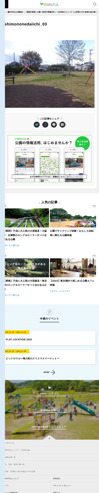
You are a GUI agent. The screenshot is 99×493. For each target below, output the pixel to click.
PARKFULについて (11, 478)
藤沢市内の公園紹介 (15, 12)
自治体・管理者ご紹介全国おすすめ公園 (19, 471)
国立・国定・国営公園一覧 (13, 464)
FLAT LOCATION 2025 (19, 339)
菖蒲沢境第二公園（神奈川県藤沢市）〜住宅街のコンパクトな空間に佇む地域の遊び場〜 (61, 12)
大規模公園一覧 (9, 457)
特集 (5, 206)
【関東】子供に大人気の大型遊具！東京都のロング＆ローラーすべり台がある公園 (25, 284)
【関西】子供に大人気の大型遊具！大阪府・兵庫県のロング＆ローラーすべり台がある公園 (25, 235)
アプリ (6, 486)
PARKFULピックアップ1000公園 (16, 450)
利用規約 (56, 478)
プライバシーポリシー (62, 486)
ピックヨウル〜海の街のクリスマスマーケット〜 (32, 358)
